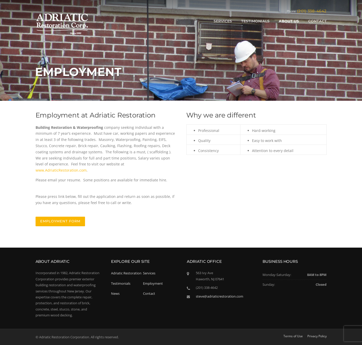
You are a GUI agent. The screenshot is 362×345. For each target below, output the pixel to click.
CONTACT (317, 21)
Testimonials (120, 283)
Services (149, 273)
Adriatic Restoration (126, 273)
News (115, 293)
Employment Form (60, 221)
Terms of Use (293, 336)
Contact (149, 293)
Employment (153, 283)
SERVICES (223, 21)
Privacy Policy (317, 336)
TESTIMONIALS (255, 21)
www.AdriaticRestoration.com (61, 170)
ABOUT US (289, 21)
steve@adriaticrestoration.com (219, 296)
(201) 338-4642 (312, 11)
